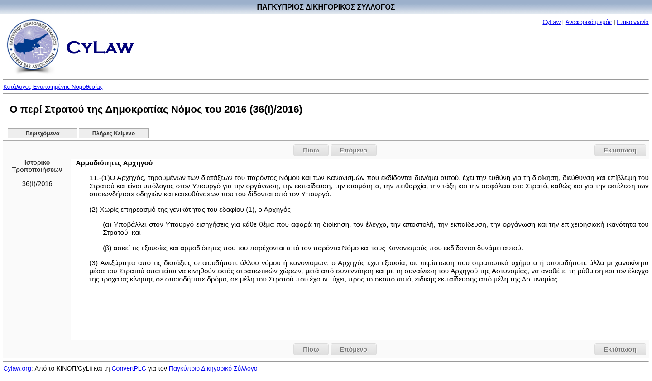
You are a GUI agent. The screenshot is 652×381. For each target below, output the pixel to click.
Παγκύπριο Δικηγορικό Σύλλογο (213, 368)
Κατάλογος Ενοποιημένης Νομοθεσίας (53, 86)
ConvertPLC (129, 368)
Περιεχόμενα (42, 133)
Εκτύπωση (620, 150)
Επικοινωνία (633, 22)
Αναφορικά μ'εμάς (589, 22)
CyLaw (551, 22)
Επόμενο (353, 150)
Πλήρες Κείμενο (113, 133)
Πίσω (311, 150)
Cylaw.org (17, 368)
